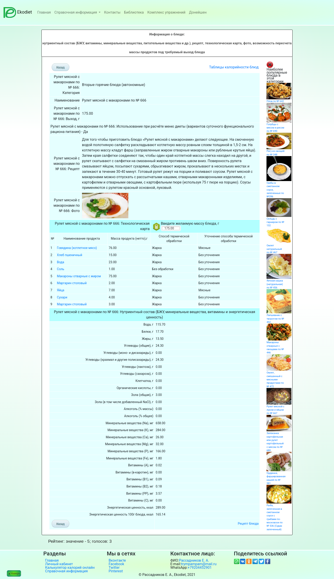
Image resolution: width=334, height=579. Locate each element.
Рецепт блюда (248, 523)
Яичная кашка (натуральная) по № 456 (274, 284)
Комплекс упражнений (166, 12)
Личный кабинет (59, 564)
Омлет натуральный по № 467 (274, 249)
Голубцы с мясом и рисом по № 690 (275, 128)
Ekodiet (18, 12)
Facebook (116, 564)
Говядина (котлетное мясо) (77, 248)
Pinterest (116, 571)
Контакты (112, 12)
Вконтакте (117, 560)
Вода (60, 262)
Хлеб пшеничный (69, 255)
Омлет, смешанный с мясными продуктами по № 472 (275, 379)
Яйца (60, 290)
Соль (60, 269)
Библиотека (134, 12)
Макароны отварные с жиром (79, 276)
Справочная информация (76, 12)
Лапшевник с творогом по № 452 (275, 319)
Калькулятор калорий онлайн (70, 567)
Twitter (114, 567)
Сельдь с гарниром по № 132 (275, 222)
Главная (44, 12)
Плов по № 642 (275, 101)
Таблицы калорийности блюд (234, 67)
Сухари (62, 297)
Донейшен (198, 12)
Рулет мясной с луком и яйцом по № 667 (275, 410)
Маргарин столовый (72, 283)
